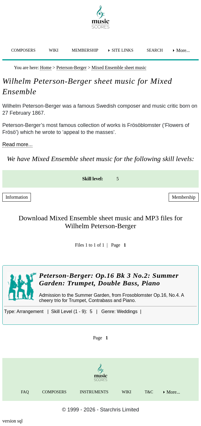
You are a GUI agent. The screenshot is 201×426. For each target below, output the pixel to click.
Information (17, 197)
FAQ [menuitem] (25, 392)
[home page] (100, 17)
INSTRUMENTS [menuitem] (94, 392)
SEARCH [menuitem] (155, 50)
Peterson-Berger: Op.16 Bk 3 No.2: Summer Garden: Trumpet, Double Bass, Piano (109, 279)
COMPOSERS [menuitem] (23, 50)
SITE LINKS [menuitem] (122, 50)
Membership (183, 197)
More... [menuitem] (183, 50)
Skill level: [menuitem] (92, 178)
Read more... (17, 144)
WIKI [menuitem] (54, 50)
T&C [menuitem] (149, 392)
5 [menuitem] (118, 178)
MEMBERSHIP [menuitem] (85, 50)
